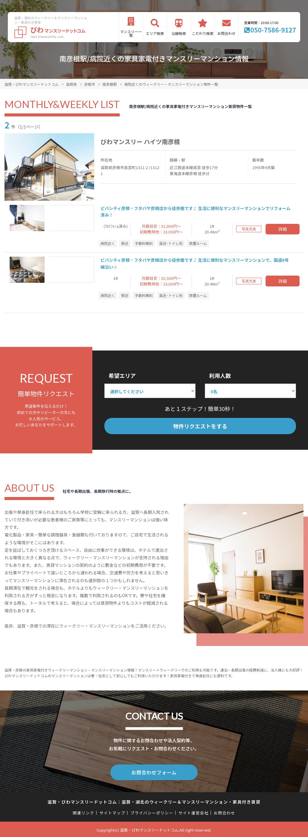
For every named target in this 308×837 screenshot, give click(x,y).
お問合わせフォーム (154, 772)
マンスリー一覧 (131, 33)
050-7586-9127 (273, 29)
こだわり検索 (203, 33)
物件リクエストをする (200, 426)
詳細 (283, 229)
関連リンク (83, 812)
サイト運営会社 (193, 812)
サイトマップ (112, 812)
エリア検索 (155, 33)
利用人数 (220, 375)
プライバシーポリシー (151, 812)
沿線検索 (178, 33)
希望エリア (122, 375)
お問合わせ (226, 33)
